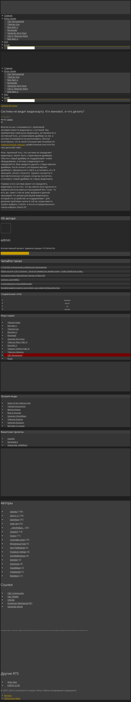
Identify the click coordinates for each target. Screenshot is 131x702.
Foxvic (13, 535)
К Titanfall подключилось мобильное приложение (24, 267)
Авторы (8, 695)
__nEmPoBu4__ (17, 527)
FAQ (6, 41)
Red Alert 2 (12, 27)
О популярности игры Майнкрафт (16, 283)
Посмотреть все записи (15, 253)
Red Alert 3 (12, 38)
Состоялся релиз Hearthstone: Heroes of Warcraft (23, 275)
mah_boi (14, 523)
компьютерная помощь (13, 144)
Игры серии (10, 18)
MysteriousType (18, 543)
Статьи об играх (9, 105)
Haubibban (15, 567)
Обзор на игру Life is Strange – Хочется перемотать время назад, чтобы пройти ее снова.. (42, 271)
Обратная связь (12, 698)
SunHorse (14, 563)
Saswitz (13, 511)
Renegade (12, 30)
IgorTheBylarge (17, 547)
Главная (8, 15)
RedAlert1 (15, 575)
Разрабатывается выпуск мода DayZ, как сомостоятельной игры (30, 288)
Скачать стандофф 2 (10, 279)
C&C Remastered (15, 21)
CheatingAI (15, 571)
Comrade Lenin (17, 539)
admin (10, 119)
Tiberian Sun (13, 24)
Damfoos (14, 519)
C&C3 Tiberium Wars (17, 36)
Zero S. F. (14, 515)
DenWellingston (17, 555)
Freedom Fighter (18, 551)
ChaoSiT (14, 531)
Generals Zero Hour (17, 33)
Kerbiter (14, 559)
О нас (7, 44)
